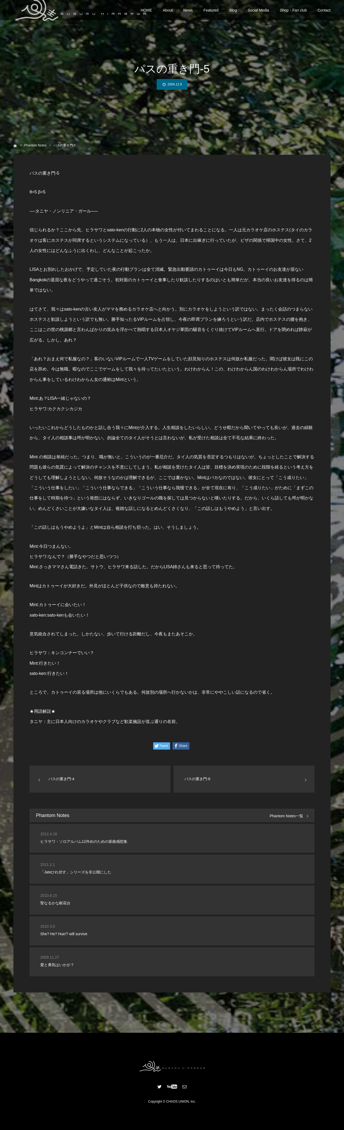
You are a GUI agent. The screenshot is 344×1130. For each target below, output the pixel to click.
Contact (324, 13)
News (188, 13)
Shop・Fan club (293, 13)
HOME (146, 13)
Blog (233, 13)
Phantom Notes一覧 (286, 816)
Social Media (258, 13)
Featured (210, 13)
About (168, 13)
